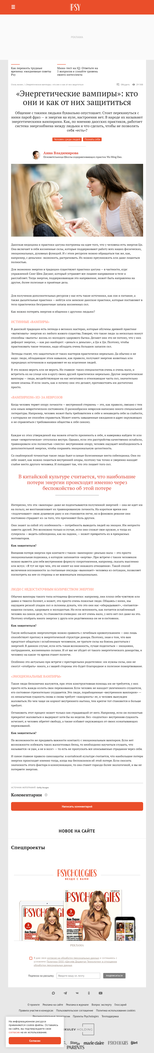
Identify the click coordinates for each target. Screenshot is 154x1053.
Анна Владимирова (60, 152)
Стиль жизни (17, 84)
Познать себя (92, 139)
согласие (14, 1032)
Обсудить (123, 84)
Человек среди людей (67, 139)
